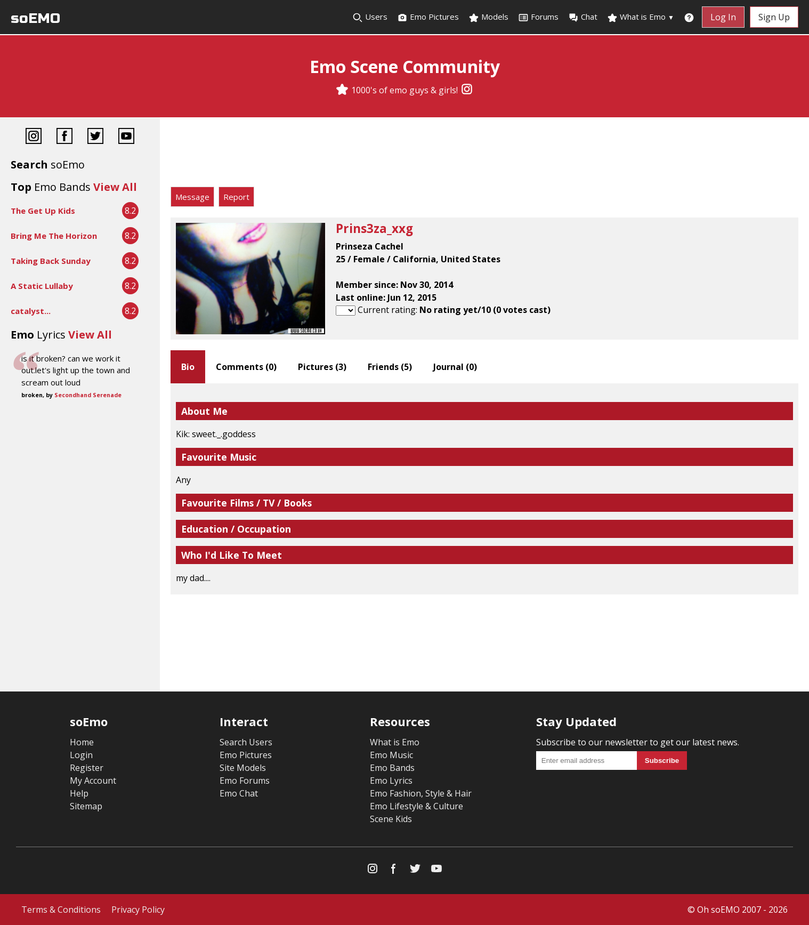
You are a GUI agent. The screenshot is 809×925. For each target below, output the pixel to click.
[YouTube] (126, 137)
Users (369, 17)
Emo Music (391, 755)
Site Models (243, 768)
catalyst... (31, 310)
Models (488, 17)
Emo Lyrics (391, 780)
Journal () (455, 367)
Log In (723, 17)
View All (115, 187)
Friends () (390, 367)
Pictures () (322, 367)
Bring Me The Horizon (54, 235)
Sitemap (86, 806)
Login (81, 755)
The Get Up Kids (43, 210)
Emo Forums (245, 780)
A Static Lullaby (42, 285)
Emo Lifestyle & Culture (416, 806)
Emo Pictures (428, 17)
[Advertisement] (484, 154)
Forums (538, 17)
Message (192, 196)
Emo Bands (392, 768)
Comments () (246, 367)
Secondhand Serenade (88, 395)
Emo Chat (239, 793)
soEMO (35, 18)
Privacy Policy (138, 909)
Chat (582, 17)
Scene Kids (391, 819)
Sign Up (774, 17)
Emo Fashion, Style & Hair (421, 793)
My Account (93, 780)
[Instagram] (467, 90)
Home (82, 742)
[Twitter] (95, 137)
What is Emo (640, 17)
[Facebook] (64, 137)
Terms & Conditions (61, 909)
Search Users (246, 742)
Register (86, 768)
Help (79, 793)
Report (236, 196)
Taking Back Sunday (51, 260)
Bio (188, 367)
